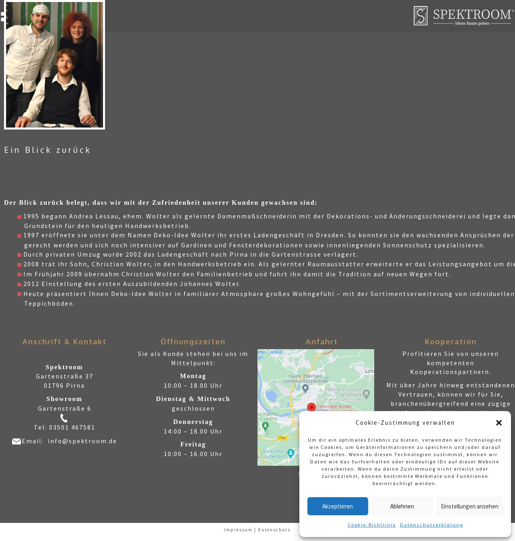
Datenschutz (274, 530)
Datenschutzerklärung (431, 525)
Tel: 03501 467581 (64, 427)
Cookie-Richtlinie (372, 525)
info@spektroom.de (82, 441)
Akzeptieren (337, 506)
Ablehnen (402, 506)
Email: (35, 441)
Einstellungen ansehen (470, 506)
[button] (499, 423)
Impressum (238, 530)
